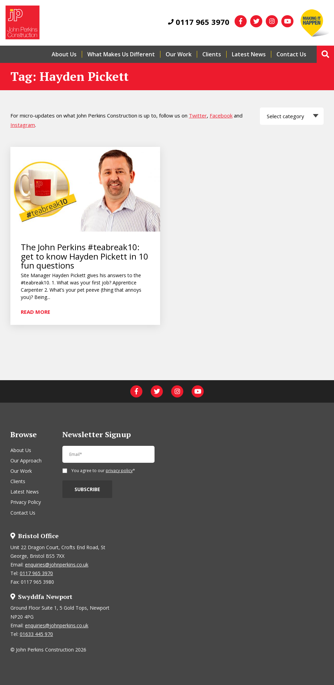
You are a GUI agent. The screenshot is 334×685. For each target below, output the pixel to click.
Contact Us (291, 54)
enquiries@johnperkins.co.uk (56, 564)
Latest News (249, 54)
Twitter (198, 115)
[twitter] (256, 21)
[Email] (108, 457)
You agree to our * (103, 471)
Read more (35, 311)
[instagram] (272, 21)
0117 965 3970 (198, 22)
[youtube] (287, 21)
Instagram (22, 124)
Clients (211, 54)
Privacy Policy (25, 502)
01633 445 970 (36, 634)
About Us (64, 54)
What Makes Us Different (121, 54)
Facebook (221, 115)
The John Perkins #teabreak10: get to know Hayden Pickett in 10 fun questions (84, 256)
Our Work (179, 54)
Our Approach (26, 460)
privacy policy (119, 470)
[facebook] (241, 21)
